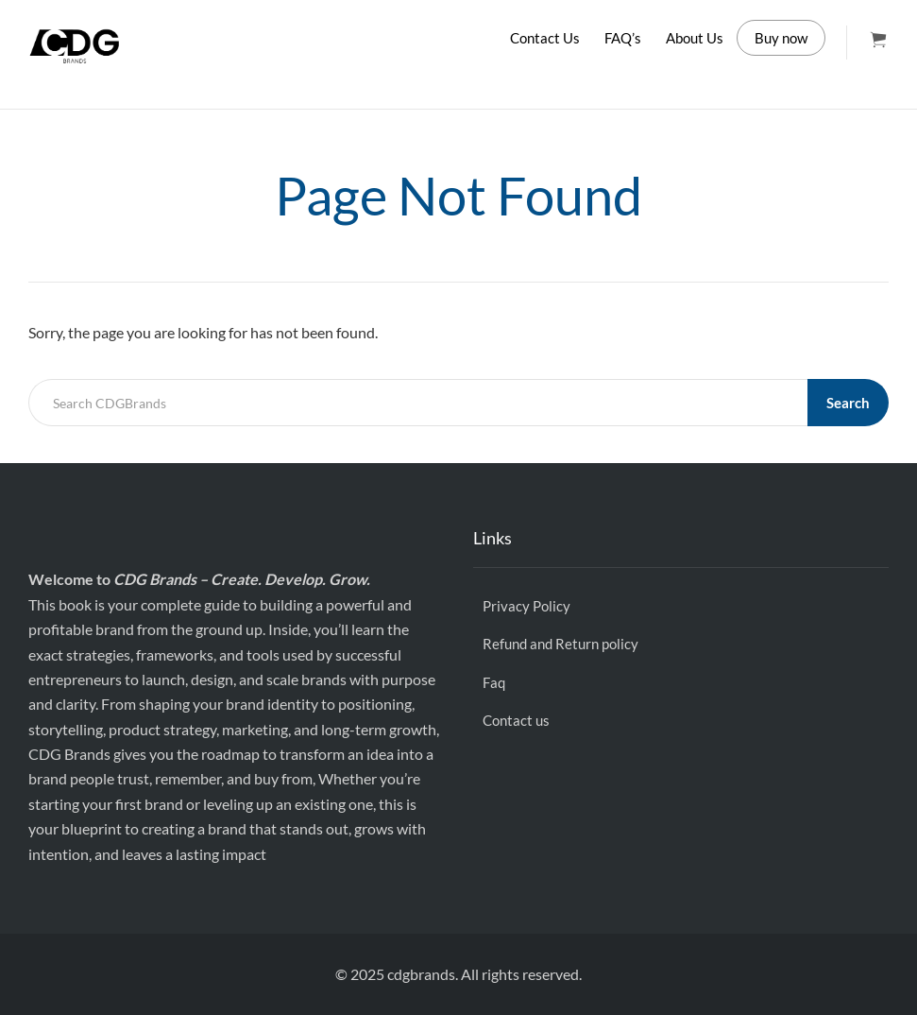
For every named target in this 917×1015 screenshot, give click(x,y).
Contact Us (545, 37)
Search (848, 402)
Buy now (781, 37)
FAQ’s (622, 37)
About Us (694, 37)
